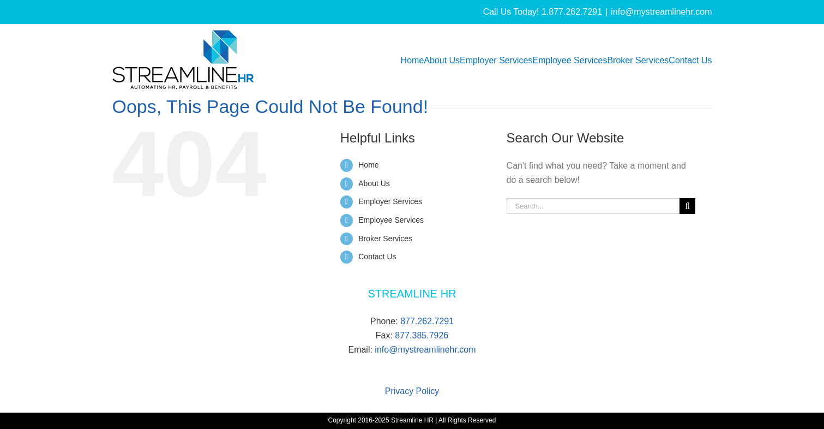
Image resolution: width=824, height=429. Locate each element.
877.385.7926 (421, 335)
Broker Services (385, 238)
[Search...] (593, 206)
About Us (374, 183)
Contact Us (377, 256)
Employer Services (390, 201)
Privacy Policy (412, 391)
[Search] (687, 206)
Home (368, 164)
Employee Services (391, 220)
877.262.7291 (427, 321)
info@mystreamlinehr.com (661, 11)
